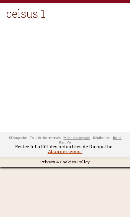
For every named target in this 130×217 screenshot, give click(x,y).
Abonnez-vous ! (65, 151)
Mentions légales (76, 137)
